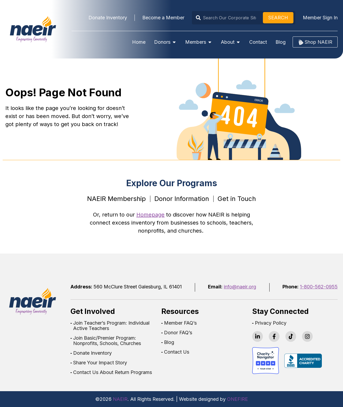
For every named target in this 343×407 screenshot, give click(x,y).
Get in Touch (237, 199)
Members (198, 42)
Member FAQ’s (180, 323)
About (231, 42)
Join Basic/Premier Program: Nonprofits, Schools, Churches (107, 340)
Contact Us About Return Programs (112, 372)
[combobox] (228, 17)
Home (139, 42)
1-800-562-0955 (319, 286)
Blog (280, 42)
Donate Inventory (92, 353)
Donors (165, 42)
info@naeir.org (240, 286)
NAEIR (120, 399)
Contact (258, 42)
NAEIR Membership (116, 199)
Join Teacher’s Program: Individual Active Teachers (111, 325)
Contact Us (176, 352)
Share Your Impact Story (100, 362)
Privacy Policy (270, 323)
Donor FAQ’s (178, 332)
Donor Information (181, 199)
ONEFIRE (237, 399)
